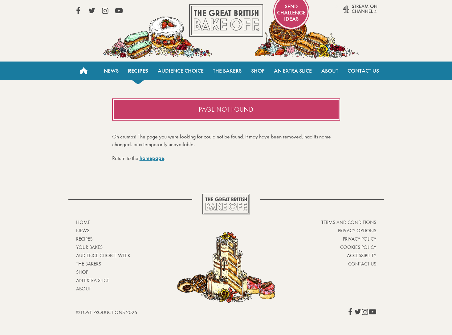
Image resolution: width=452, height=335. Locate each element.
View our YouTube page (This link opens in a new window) (119, 10)
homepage (152, 158)
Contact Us (363, 70)
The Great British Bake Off (226, 20)
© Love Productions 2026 (106, 312)
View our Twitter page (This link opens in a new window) (92, 10)
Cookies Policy (358, 247)
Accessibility (361, 255)
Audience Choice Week (103, 255)
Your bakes (89, 247)
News (111, 70)
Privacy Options (357, 230)
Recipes (138, 70)
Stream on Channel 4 (348, 12)
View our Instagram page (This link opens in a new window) (105, 10)
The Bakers (227, 70)
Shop (258, 70)
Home (83, 71)
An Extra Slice (293, 70)
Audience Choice (181, 70)
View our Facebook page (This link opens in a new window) (78, 10)
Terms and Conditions (348, 222)
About (329, 70)
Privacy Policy (359, 239)
